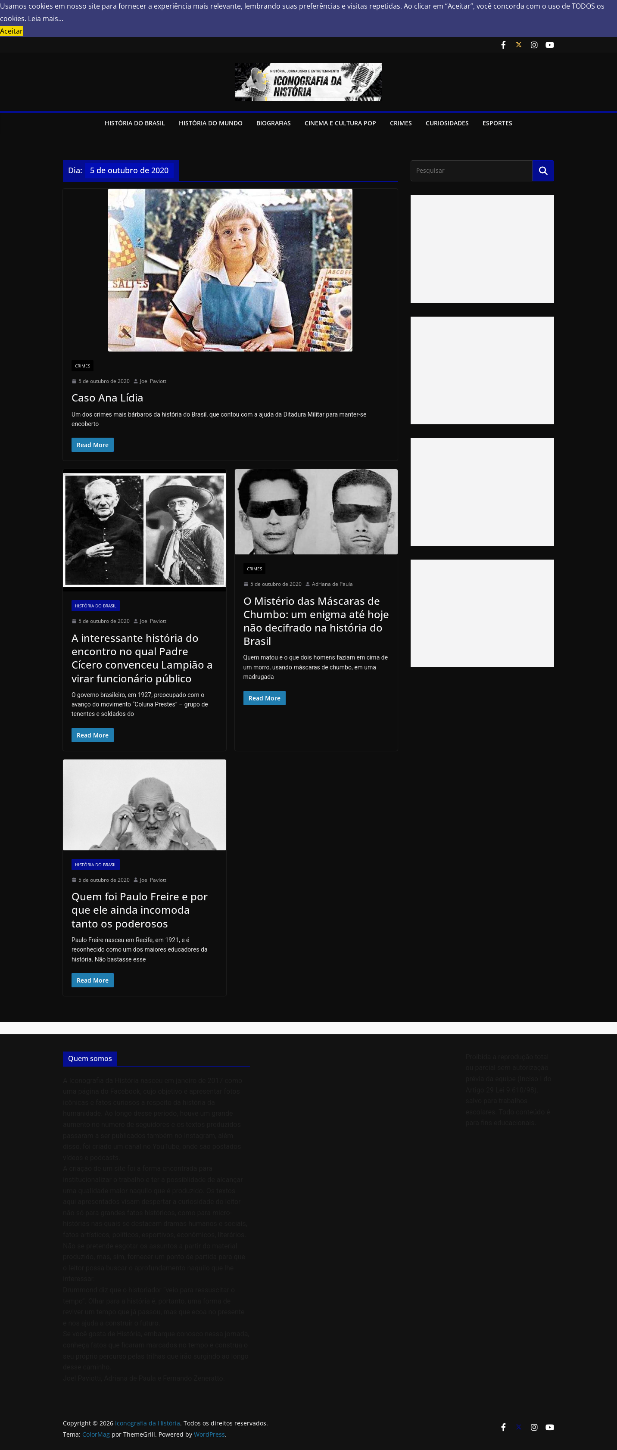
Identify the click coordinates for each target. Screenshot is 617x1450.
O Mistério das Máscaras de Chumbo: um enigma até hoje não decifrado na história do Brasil (316, 621)
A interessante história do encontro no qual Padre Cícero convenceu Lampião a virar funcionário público (142, 658)
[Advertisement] (482, 249)
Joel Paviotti (154, 381)
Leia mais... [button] (45, 18)
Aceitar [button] (11, 31)
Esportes (497, 123)
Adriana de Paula (332, 584)
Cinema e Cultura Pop (340, 123)
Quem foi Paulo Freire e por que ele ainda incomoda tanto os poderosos (140, 909)
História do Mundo (211, 123)
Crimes (401, 123)
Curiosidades (447, 123)
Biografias (273, 123)
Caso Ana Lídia (107, 397)
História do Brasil (135, 123)
